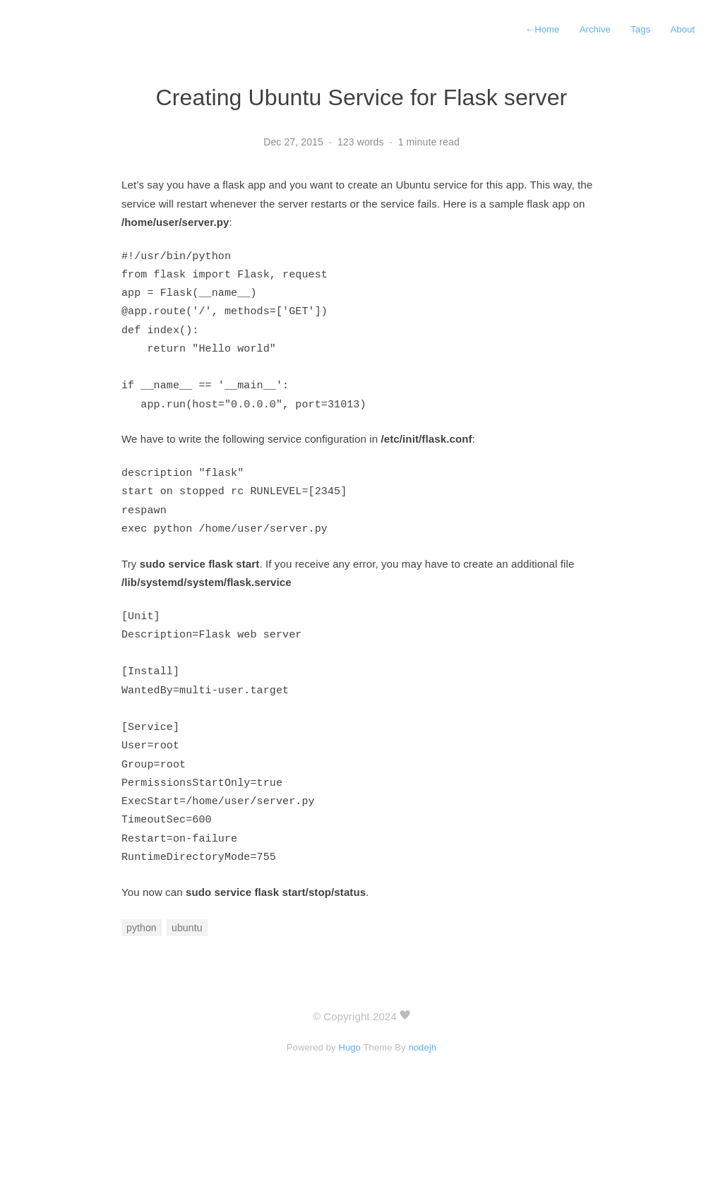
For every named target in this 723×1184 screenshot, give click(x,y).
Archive (595, 29)
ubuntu (187, 985)
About (682, 29)
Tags (640, 29)
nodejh (422, 1104)
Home (542, 29)
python (141, 985)
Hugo (349, 1104)
